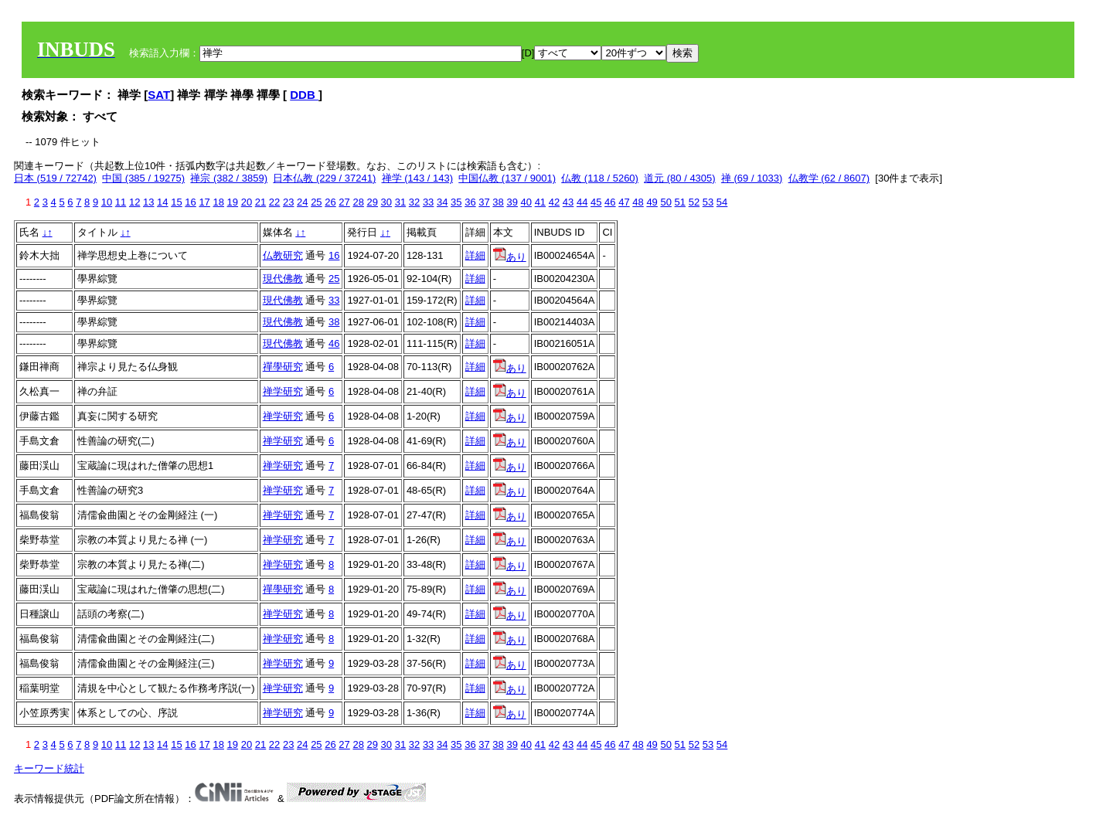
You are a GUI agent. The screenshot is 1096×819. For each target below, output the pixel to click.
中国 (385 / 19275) (143, 178)
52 (694, 202)
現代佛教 (283, 278)
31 (400, 202)
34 (442, 202)
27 (344, 202)
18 (218, 202)
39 (511, 202)
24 (302, 202)
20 (246, 202)
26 (330, 202)
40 (526, 202)
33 (428, 202)
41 (540, 202)
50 (665, 202)
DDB (304, 94)
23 (288, 202)
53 (708, 202)
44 (582, 202)
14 (162, 202)
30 (386, 202)
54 (721, 202)
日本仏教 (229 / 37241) (324, 178)
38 (497, 202)
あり (509, 257)
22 (274, 202)
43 (568, 202)
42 (554, 202)
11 (120, 202)
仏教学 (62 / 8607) (829, 178)
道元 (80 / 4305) (680, 178)
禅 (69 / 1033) (752, 178)
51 (680, 202)
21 (260, 202)
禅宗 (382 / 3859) (228, 178)
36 (470, 202)
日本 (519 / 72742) (55, 178)
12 (134, 202)
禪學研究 (283, 366)
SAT (159, 94)
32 (414, 202)
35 (456, 202)
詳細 (475, 255)
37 (483, 202)
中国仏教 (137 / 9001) (507, 178)
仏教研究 (283, 255)
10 (106, 202)
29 (372, 202)
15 (176, 202)
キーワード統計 (49, 768)
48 (637, 202)
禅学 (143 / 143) (418, 178)
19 (232, 202)
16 (190, 202)
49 (651, 202)
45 (596, 202)
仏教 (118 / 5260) (599, 178)
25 (316, 202)
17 (204, 202)
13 (148, 202)
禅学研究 (283, 391)
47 (623, 202)
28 (357, 202)
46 (609, 202)
